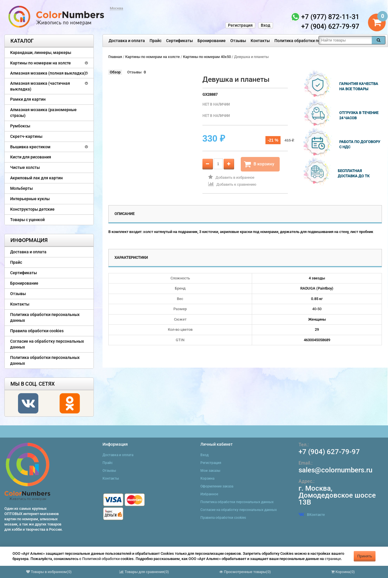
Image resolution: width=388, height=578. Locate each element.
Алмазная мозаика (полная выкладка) (48, 73)
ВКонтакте (312, 515)
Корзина (207, 478)
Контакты (260, 40)
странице (333, 559)
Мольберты (21, 188)
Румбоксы (20, 126)
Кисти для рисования (30, 157)
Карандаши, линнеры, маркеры (40, 52)
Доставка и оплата (127, 40)
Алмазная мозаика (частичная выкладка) (40, 86)
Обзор (115, 72)
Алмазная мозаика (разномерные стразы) (43, 112)
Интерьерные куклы (30, 198)
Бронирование (211, 40)
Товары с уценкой (27, 219)
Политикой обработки (101, 559)
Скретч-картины (26, 136)
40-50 (316, 309)
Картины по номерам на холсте (40, 63)
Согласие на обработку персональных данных (47, 344)
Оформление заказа (216, 486)
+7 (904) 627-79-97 (329, 452)
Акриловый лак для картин (36, 178)
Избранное (209, 494)
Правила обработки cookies (37, 330)
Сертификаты (179, 40)
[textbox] (345, 40)
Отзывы (238, 40)
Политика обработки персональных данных (317, 40)
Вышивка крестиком (30, 146)
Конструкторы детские (32, 209)
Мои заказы (210, 471)
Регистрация (240, 25)
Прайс (155, 40)
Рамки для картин (28, 99)
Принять (364, 556)
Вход (265, 25)
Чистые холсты (25, 167)
